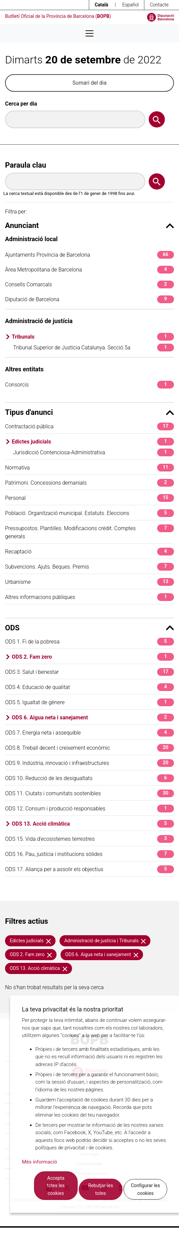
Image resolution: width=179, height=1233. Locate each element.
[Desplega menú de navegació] (89, 33)
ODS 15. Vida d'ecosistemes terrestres (89, 839)
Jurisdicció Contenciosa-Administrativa (93, 452)
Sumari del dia (89, 83)
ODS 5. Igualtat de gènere (89, 702)
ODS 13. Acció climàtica (93, 824)
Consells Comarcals (89, 284)
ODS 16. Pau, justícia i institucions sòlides (89, 854)
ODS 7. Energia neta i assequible (89, 733)
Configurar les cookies (145, 1189)
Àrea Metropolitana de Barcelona (89, 270)
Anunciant (89, 225)
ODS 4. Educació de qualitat (89, 687)
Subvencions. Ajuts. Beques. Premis (89, 567)
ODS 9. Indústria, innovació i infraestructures (89, 763)
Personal (89, 498)
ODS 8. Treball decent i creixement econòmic (89, 748)
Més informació (39, 1162)
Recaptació (89, 551)
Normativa (89, 467)
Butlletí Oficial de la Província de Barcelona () (58, 16)
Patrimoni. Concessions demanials (89, 483)
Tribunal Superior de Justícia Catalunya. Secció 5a (93, 347)
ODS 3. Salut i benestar (89, 672)
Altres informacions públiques (89, 597)
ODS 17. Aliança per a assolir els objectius (89, 869)
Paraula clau (25, 165)
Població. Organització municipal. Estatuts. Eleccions (89, 513)
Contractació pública (89, 426)
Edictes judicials (93, 442)
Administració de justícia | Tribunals (105, 940)
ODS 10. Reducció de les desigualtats (89, 778)
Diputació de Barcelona (89, 299)
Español (130, 4)
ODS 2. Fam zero (93, 657)
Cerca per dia (21, 104)
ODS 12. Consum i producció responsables (89, 808)
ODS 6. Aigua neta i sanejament (93, 717)
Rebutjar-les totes (100, 1189)
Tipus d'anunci (89, 412)
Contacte (159, 4)
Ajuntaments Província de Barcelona (89, 255)
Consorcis (89, 385)
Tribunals (93, 337)
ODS (89, 628)
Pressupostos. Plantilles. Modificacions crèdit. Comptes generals (89, 532)
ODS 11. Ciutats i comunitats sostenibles (89, 793)
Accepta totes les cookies (56, 1185)
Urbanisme (89, 582)
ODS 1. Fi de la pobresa (89, 642)
